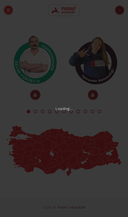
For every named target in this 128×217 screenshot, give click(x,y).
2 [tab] (35, 111)
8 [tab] (78, 111)
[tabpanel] (35, 67)
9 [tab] (85, 111)
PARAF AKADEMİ (71, 207)
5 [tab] (57, 111)
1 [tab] (28, 111)
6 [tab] (64, 111)
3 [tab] (42, 111)
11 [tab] (99, 111)
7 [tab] (71, 111)
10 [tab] (92, 111)
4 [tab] (50, 111)
